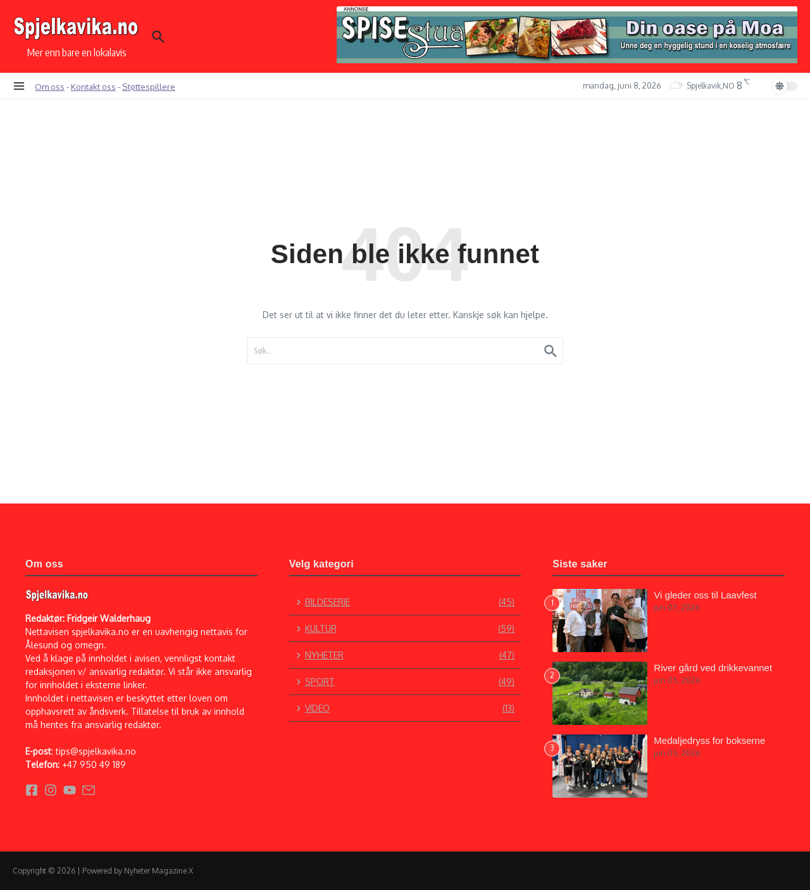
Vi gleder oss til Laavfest (705, 595)
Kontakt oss (93, 86)
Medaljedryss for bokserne (709, 740)
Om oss (50, 86)
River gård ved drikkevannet (713, 667)
